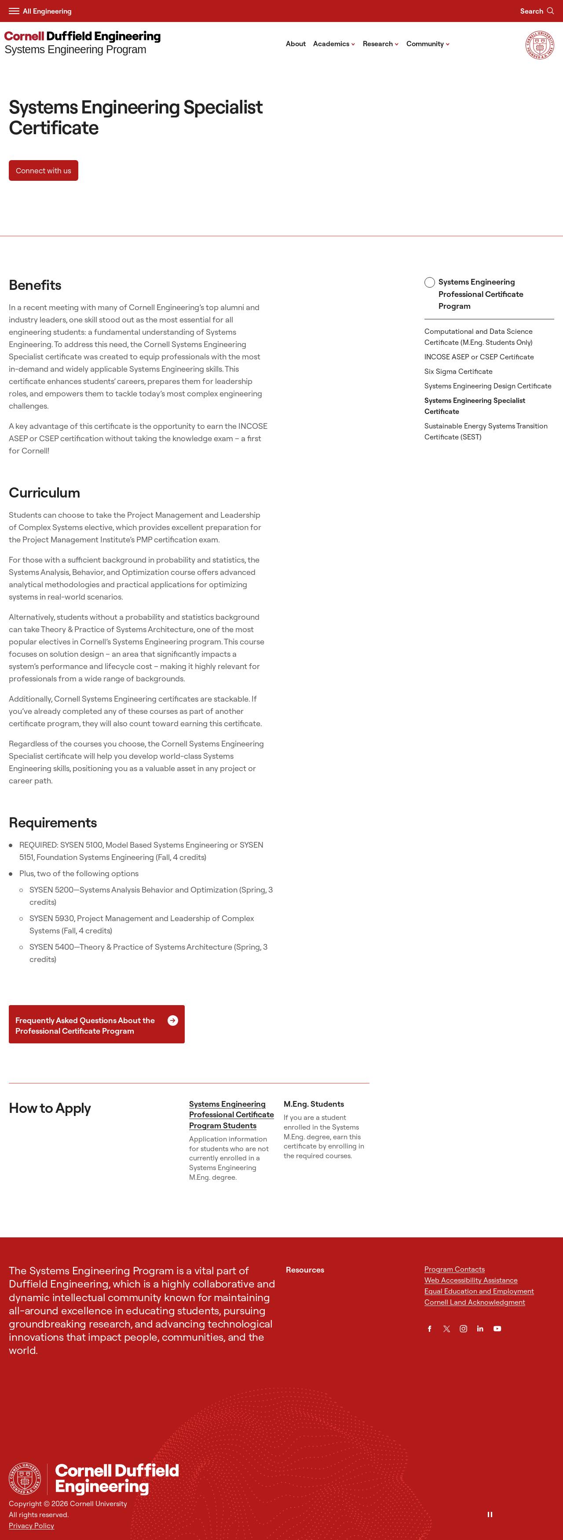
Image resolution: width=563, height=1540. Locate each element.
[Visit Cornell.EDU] (540, 56)
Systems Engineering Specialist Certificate (474, 406)
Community (428, 43)
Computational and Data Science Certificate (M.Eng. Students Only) (478, 337)
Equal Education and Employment (479, 1291)
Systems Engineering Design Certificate (488, 385)
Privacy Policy (31, 1525)
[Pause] (490, 1515)
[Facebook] (429, 1329)
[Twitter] (447, 1329)
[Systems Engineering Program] (82, 44)
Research (381, 43)
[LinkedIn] (480, 1329)
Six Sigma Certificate (458, 371)
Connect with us (43, 170)
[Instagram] (463, 1329)
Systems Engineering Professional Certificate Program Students (231, 1114)
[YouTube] (497, 1329)
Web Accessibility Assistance (471, 1280)
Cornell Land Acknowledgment (474, 1302)
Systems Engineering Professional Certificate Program (473, 294)
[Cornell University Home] (25, 1479)
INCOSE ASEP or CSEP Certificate (479, 356)
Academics (334, 43)
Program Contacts (454, 1269)
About (296, 43)
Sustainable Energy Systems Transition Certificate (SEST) (486, 431)
